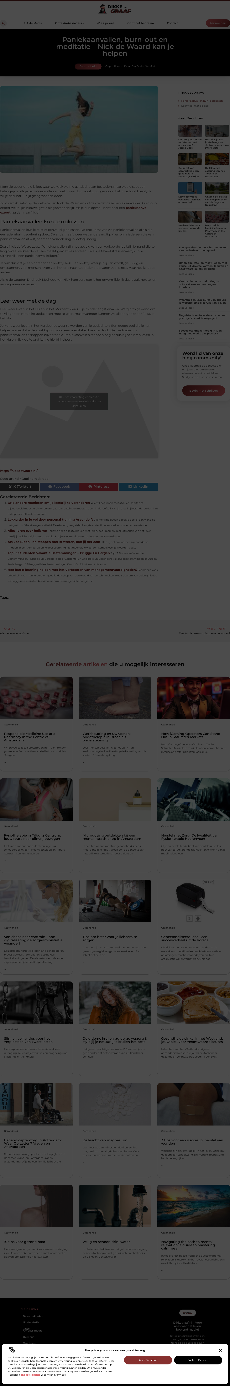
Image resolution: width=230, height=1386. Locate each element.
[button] (220, 1350)
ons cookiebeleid (30, 1374)
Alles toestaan (148, 1360)
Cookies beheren (198, 1360)
